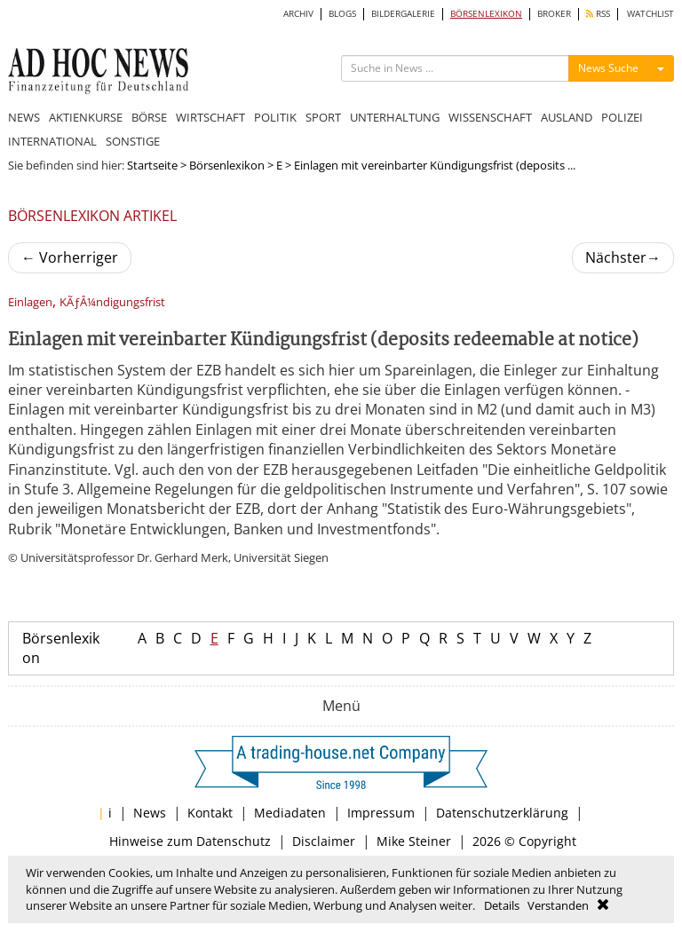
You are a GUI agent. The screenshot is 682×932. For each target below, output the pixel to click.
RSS (598, 14)
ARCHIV (298, 14)
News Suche (608, 67)
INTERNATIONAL (52, 141)
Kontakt (210, 812)
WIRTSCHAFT (210, 117)
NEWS (24, 117)
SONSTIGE (133, 141)
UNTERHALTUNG (395, 117)
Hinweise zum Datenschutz (190, 841)
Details (501, 905)
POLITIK (275, 117)
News (149, 812)
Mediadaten (290, 812)
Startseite (152, 165)
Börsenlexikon (227, 165)
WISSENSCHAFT (490, 117)
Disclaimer (323, 841)
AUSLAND (566, 117)
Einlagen (30, 302)
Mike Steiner (414, 841)
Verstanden (558, 905)
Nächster (623, 257)
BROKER (554, 14)
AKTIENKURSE (86, 117)
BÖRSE (149, 117)
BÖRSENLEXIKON (486, 14)
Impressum (381, 812)
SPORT (323, 117)
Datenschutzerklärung (502, 812)
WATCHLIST (650, 14)
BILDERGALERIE (403, 14)
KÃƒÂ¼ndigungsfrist (112, 302)
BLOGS (342, 14)
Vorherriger (69, 257)
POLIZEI (622, 117)
